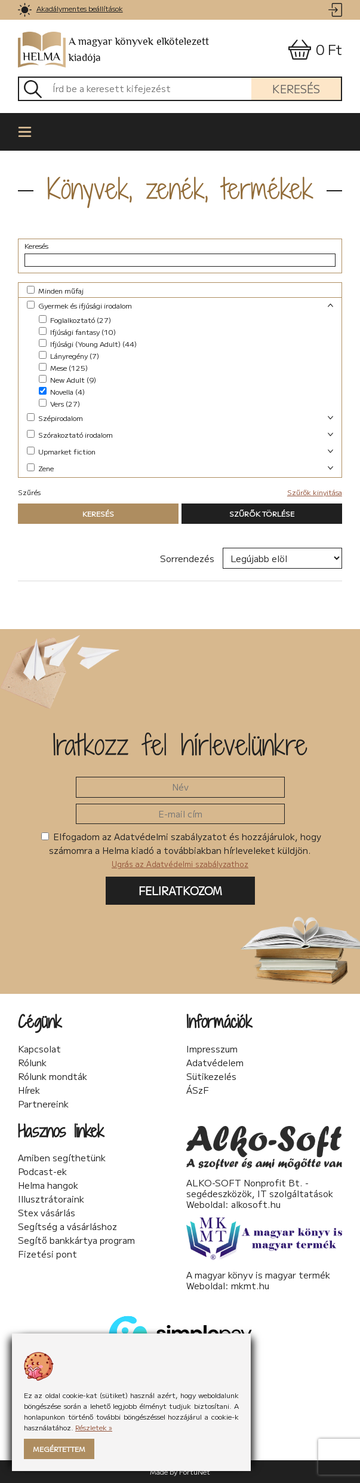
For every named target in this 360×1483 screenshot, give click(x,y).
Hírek (29, 1090)
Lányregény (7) (69, 355)
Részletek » (93, 1427)
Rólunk (32, 1062)
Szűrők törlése (261, 513)
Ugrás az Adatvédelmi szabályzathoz (180, 863)
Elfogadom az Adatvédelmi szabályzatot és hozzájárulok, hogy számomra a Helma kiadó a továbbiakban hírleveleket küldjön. (181, 849)
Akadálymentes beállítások (79, 8)
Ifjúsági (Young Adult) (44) (88, 343)
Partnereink (43, 1103)
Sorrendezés (187, 558)
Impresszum (212, 1048)
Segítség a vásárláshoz (67, 1226)
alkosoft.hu (256, 1204)
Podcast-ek (42, 1171)
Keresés (296, 88)
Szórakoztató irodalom (70, 434)
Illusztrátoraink (51, 1199)
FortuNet (194, 1471)
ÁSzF (197, 1090)
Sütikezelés (211, 1076)
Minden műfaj (55, 290)
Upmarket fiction (61, 451)
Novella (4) (62, 391)
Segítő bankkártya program (76, 1240)
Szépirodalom (55, 418)
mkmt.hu (250, 1285)
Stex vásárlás (46, 1212)
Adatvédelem (215, 1062)
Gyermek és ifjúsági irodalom (79, 305)
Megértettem (59, 1449)
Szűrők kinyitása (314, 492)
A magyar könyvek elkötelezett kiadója (113, 50)
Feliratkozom (180, 890)
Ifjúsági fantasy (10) (77, 331)
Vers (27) (59, 403)
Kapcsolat (39, 1048)
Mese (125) (63, 367)
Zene (40, 468)
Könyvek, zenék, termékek (180, 188)
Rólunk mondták (52, 1076)
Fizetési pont (47, 1254)
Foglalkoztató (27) (75, 320)
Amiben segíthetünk (62, 1157)
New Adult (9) (67, 379)
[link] (25, 10)
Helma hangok (48, 1185)
